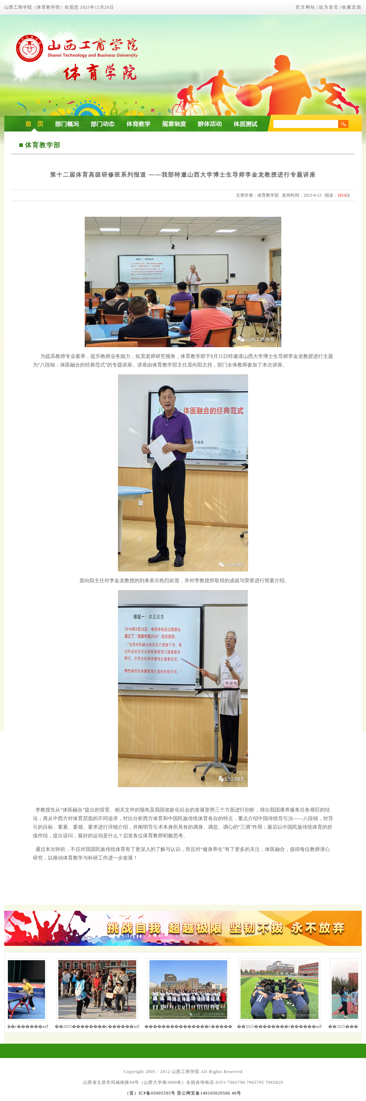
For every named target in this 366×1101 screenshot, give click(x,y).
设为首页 (329, 7)
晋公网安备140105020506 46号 (209, 1093)
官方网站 (306, 7)
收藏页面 (352, 7)
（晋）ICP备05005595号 (150, 1093)
